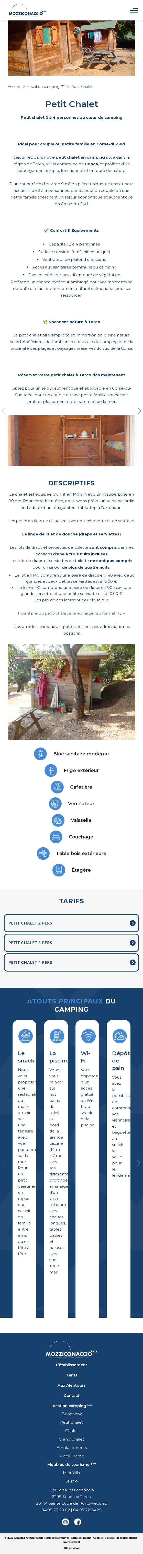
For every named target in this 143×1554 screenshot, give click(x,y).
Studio (71, 1481)
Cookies (98, 1537)
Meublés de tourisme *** (71, 1464)
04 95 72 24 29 (87, 1510)
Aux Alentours (71, 1385)
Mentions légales (81, 1537)
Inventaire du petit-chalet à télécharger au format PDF (71, 613)
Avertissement (71, 1541)
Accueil (14, 86)
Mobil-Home (71, 1456)
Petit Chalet (71, 1422)
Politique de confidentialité (121, 1537)
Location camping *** (45, 86)
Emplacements (72, 1447)
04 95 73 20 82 (55, 1510)
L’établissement (71, 1364)
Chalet (71, 1430)
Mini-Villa (71, 1472)
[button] (139, 413)
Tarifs (71, 1375)
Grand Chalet (71, 1439)
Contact (71, 1395)
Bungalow (72, 1413)
